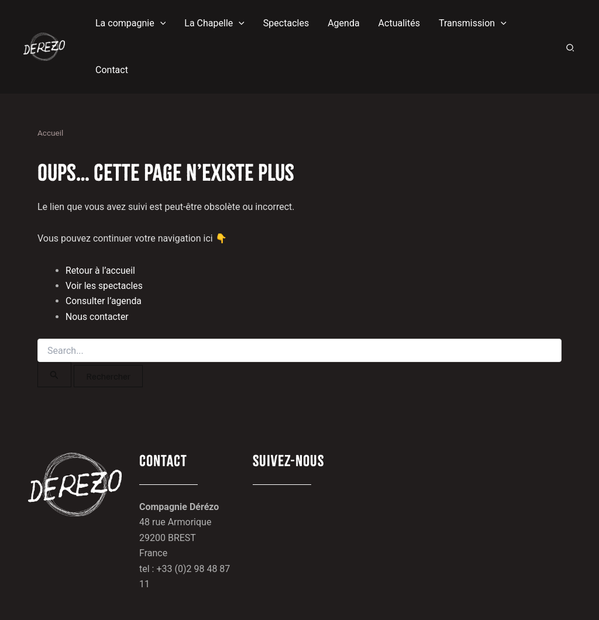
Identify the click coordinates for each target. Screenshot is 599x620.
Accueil (50, 132)
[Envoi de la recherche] (54, 374)
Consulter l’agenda (104, 300)
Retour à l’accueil (101, 270)
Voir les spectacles (105, 285)
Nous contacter (97, 316)
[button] (130, 23)
